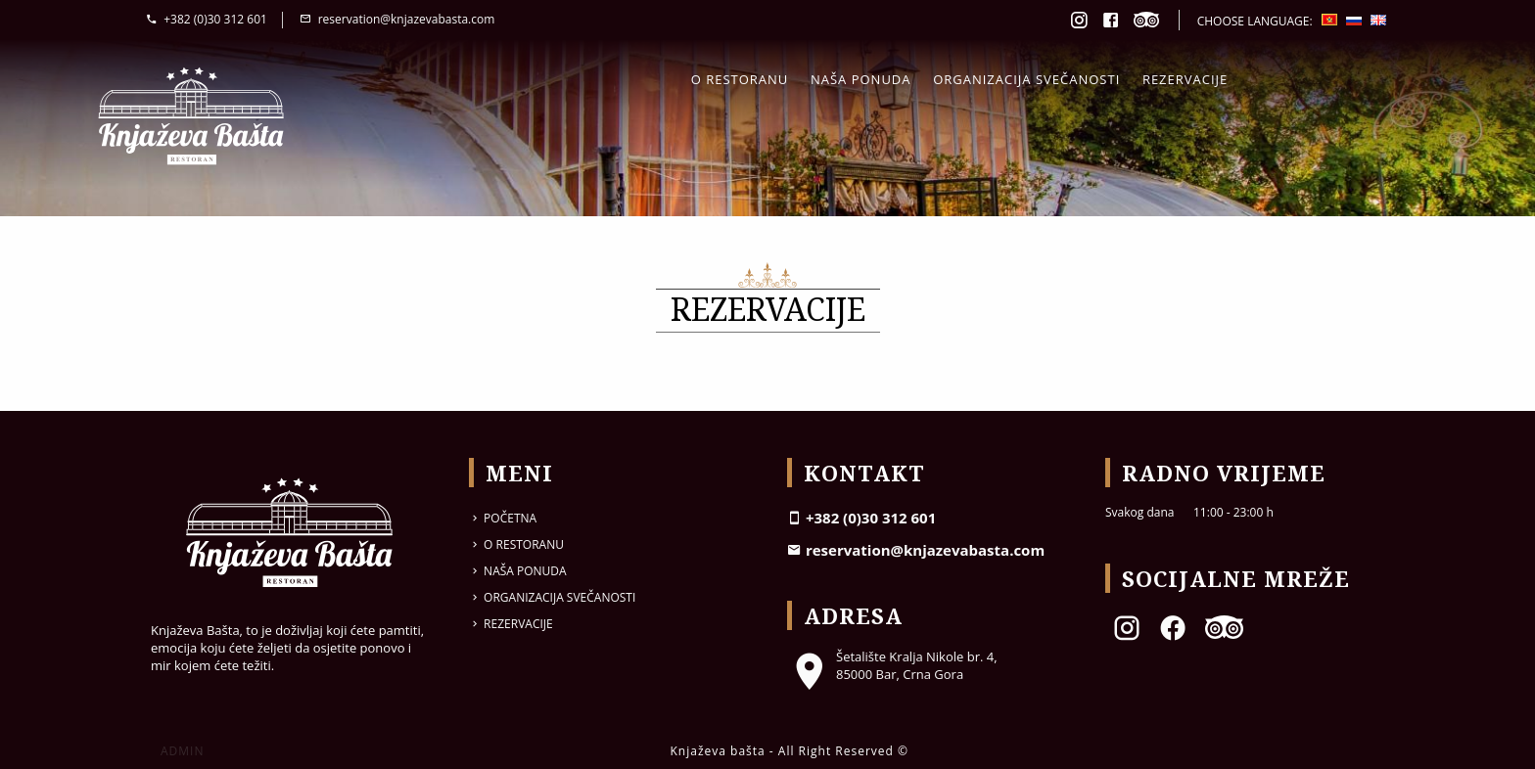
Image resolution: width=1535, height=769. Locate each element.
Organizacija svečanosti (1026, 79)
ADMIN (182, 751)
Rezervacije (1185, 79)
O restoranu (740, 79)
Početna (502, 518)
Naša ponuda (861, 79)
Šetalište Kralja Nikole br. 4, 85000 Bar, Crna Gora (892, 665)
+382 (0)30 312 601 (206, 19)
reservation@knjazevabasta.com (397, 19)
